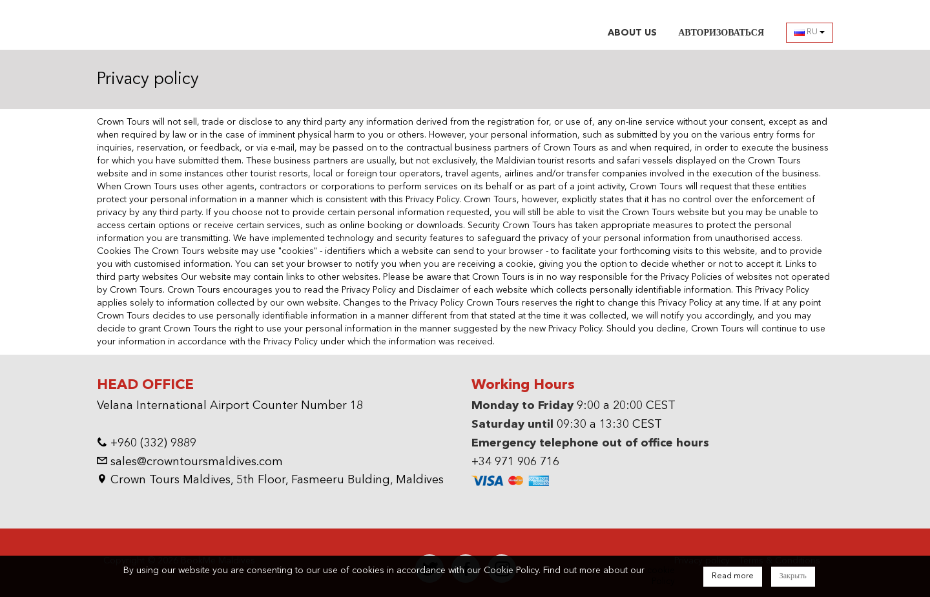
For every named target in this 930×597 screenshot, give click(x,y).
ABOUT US (632, 32)
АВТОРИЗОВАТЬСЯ (721, 32)
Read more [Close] (733, 576)
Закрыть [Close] (793, 576)
